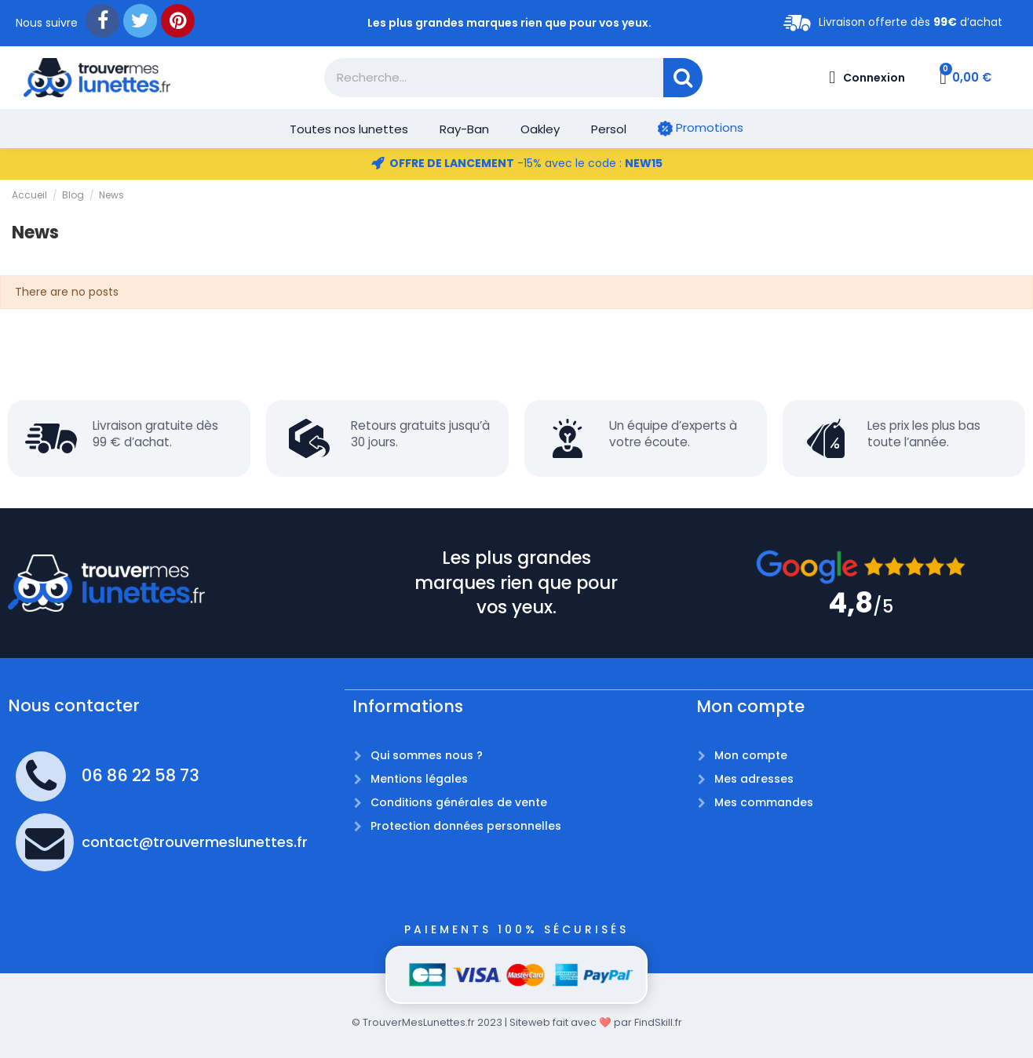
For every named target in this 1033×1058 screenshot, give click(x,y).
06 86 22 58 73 (140, 775)
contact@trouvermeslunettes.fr (195, 842)
